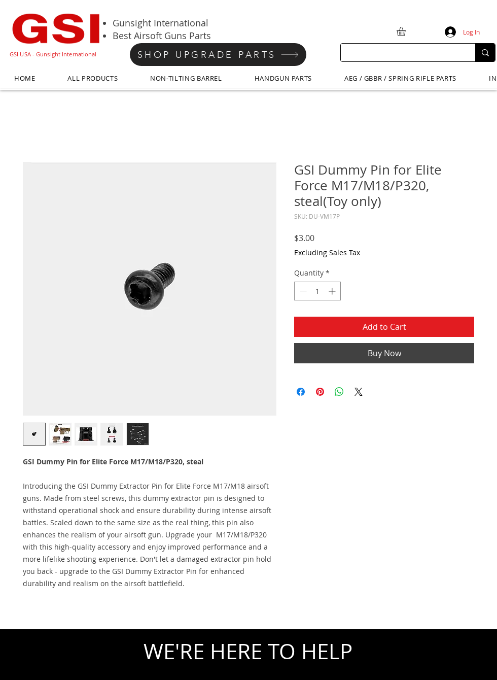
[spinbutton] (317, 291)
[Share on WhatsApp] (339, 392)
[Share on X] (358, 392)
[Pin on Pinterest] (320, 392)
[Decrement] (302, 291)
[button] (406, 31)
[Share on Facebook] (301, 392)
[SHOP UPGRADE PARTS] (218, 54)
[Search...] (400, 53)
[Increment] (333, 291)
